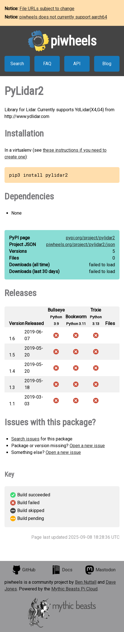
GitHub (24, 569)
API (77, 63)
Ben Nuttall (85, 582)
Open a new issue (87, 445)
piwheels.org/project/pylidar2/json (80, 244)
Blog (106, 63)
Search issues (25, 439)
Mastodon (100, 569)
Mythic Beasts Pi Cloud (74, 589)
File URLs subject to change (46, 8)
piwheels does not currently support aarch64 (63, 17)
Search (17, 63)
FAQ (47, 63)
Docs (62, 569)
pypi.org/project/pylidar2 (90, 237)
